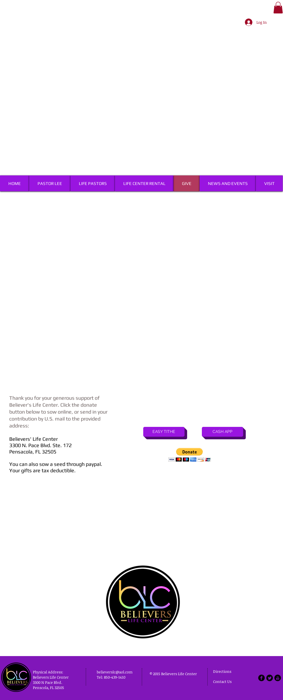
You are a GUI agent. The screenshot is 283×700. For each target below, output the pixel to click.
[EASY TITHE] (164, 432)
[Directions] (227, 671)
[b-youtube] (277, 678)
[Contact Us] (223, 681)
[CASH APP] (222, 432)
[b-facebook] (261, 678)
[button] (278, 8)
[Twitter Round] (269, 678)
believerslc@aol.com (115, 672)
